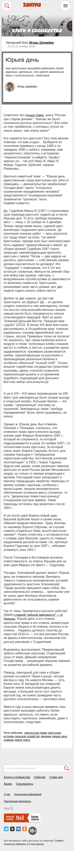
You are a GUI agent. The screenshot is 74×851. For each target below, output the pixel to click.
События (39, 777)
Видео (8, 783)
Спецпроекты (24, 783)
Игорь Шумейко (41, 42)
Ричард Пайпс (35, 115)
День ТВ (8, 808)
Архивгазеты (35, 818)
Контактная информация (27, 794)
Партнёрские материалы (17, 801)
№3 (20, 817)
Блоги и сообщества (17, 777)
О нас (7, 794)
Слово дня (56, 777)
